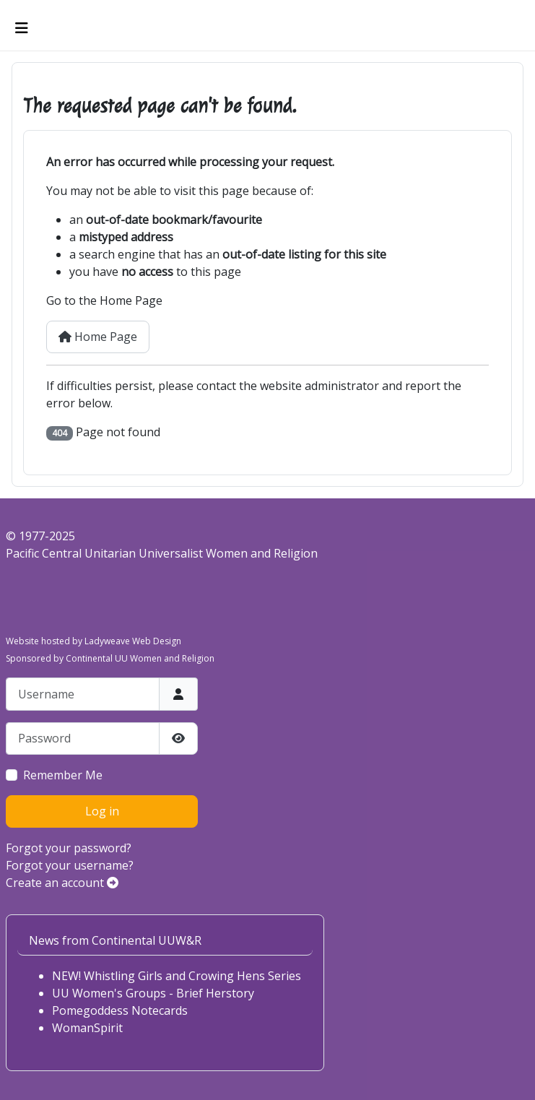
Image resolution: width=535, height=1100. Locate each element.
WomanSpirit (87, 1028)
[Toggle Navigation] (22, 28)
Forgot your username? (70, 865)
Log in (102, 811)
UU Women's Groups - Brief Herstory (153, 993)
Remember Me (63, 775)
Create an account (62, 883)
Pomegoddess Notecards (120, 1010)
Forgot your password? (68, 848)
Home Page (97, 337)
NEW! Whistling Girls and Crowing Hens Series (176, 976)
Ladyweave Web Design (132, 641)
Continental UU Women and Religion (140, 658)
